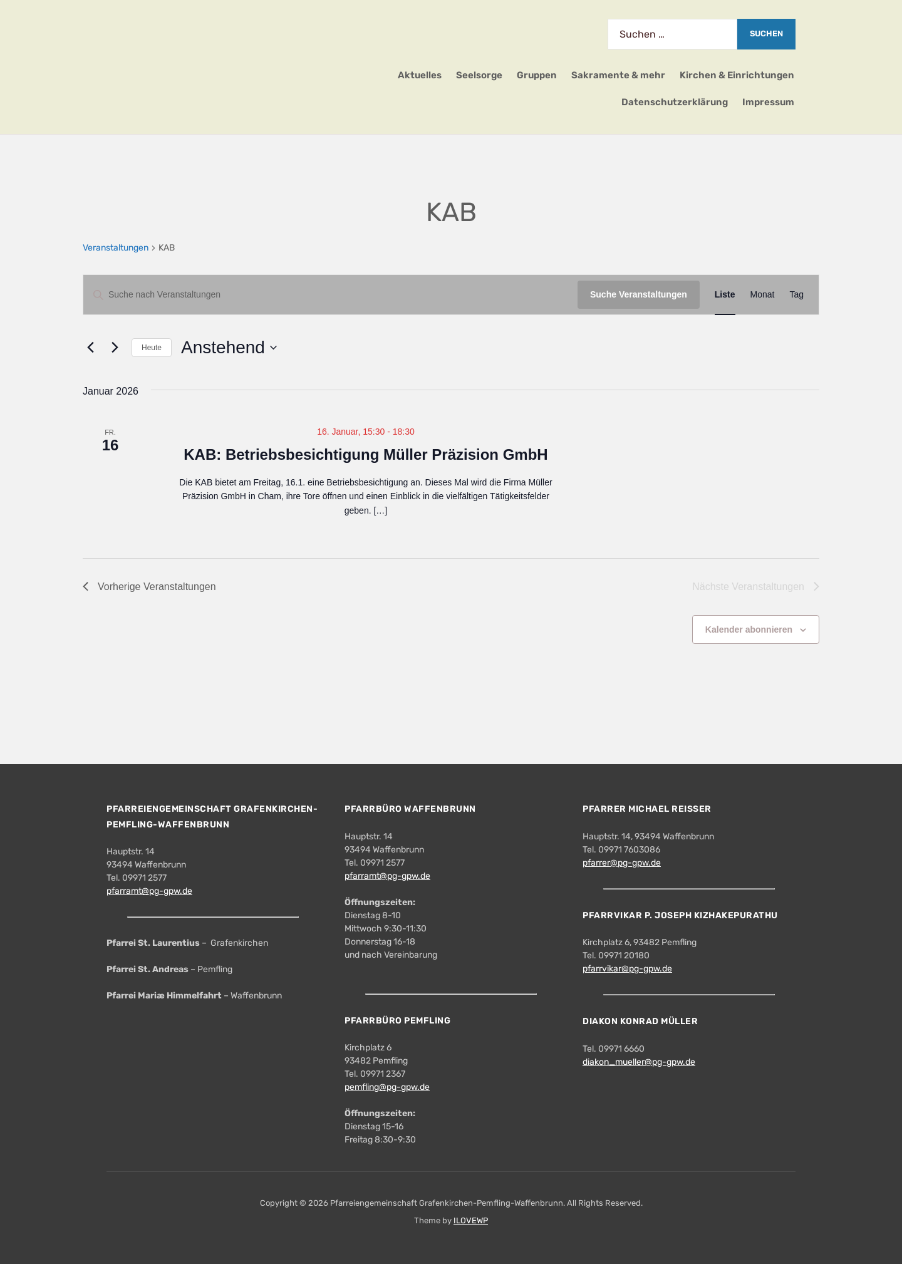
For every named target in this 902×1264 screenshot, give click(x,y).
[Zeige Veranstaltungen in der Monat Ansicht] (762, 294)
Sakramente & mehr (618, 75)
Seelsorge (479, 75)
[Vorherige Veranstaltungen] (90, 347)
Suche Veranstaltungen (638, 294)
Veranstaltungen (115, 247)
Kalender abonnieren (748, 629)
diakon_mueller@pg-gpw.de (639, 1062)
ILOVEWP (471, 1220)
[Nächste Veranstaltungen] (114, 347)
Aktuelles (420, 75)
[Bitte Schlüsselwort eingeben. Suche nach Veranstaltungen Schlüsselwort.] (330, 294)
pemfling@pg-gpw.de (387, 1087)
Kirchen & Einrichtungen (737, 75)
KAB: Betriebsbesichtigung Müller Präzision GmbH (365, 454)
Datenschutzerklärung (674, 102)
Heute (152, 347)
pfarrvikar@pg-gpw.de (627, 968)
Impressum (768, 102)
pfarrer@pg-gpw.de (622, 862)
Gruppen (537, 75)
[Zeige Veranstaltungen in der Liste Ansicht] (725, 294)
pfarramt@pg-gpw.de (149, 891)
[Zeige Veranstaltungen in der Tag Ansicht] (796, 294)
